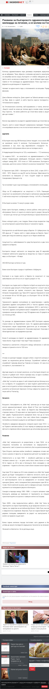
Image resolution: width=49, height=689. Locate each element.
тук (3, 597)
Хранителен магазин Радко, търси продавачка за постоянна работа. (18, 672)
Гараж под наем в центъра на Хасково (18, 658)
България (7, 68)
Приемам (44, 686)
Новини (29, 15)
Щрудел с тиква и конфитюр (39, 661)
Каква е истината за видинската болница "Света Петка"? (14, 565)
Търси (32, 669)
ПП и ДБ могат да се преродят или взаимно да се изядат (15, 626)
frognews (13, 543)
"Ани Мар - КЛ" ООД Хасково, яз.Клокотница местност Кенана (19, 646)
